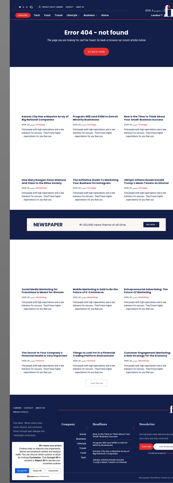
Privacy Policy (161, 453)
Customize (43, 471)
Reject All (28, 471)
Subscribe (137, 446)
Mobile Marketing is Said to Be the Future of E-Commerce (85, 291)
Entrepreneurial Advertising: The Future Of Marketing (136, 291)
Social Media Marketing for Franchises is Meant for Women (33, 291)
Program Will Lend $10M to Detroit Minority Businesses (85, 118)
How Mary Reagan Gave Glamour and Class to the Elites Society (34, 181)
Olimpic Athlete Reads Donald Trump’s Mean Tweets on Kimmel (136, 181)
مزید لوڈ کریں (86, 383)
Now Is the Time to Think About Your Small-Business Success (134, 118)
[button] (21, 7)
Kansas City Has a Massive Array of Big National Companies (35, 118)
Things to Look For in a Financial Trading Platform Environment (84, 354)
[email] (157, 446)
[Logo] (162, 11)
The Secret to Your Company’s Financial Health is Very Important (35, 354)
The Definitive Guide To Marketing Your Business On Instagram (86, 181)
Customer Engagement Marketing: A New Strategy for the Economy (137, 354)
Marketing (31, 188)
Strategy (133, 125)
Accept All (12, 471)
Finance (81, 361)
